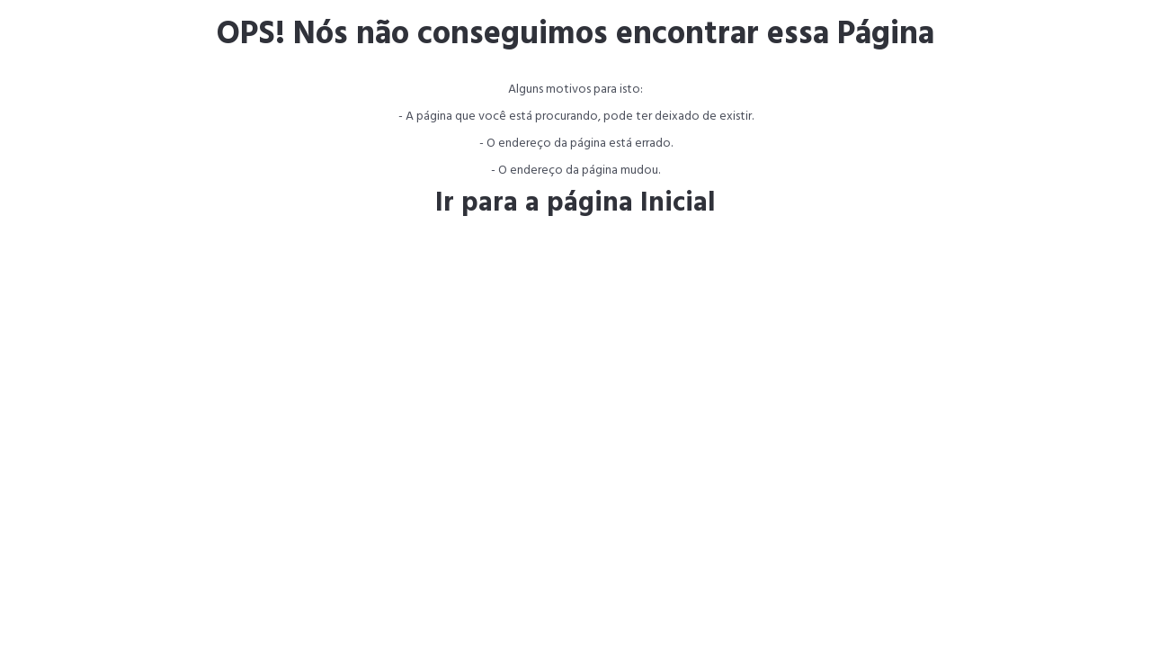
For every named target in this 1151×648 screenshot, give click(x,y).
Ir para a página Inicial (575, 203)
